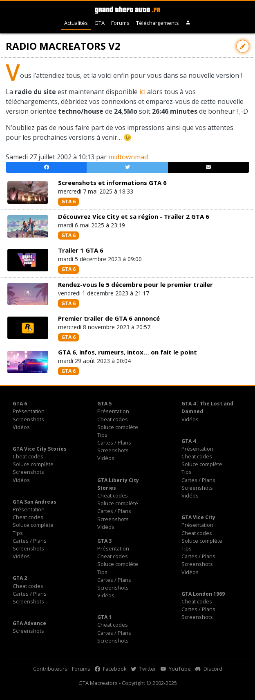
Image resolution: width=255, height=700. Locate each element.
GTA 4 (188, 441)
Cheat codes (112, 419)
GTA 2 (20, 578)
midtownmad (128, 156)
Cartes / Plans (114, 442)
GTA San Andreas (34, 501)
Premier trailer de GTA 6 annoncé (109, 318)
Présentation (29, 411)
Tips (102, 434)
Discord (208, 668)
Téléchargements (157, 22)
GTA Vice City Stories (40, 448)
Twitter (143, 668)
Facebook (111, 668)
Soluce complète (117, 427)
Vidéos (21, 427)
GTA (99, 22)
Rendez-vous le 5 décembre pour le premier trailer (135, 284)
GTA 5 (104, 403)
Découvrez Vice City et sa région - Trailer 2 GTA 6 (133, 216)
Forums (120, 22)
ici (142, 91)
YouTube (176, 668)
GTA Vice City (198, 517)
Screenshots (28, 419)
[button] (188, 23)
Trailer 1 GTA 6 (80, 250)
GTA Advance (29, 623)
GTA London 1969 (203, 593)
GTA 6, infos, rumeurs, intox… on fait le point (127, 352)
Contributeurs (50, 668)
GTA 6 (68, 201)
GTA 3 (104, 540)
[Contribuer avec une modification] (242, 46)
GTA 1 (104, 617)
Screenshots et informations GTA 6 (112, 182)
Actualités (76, 22)
